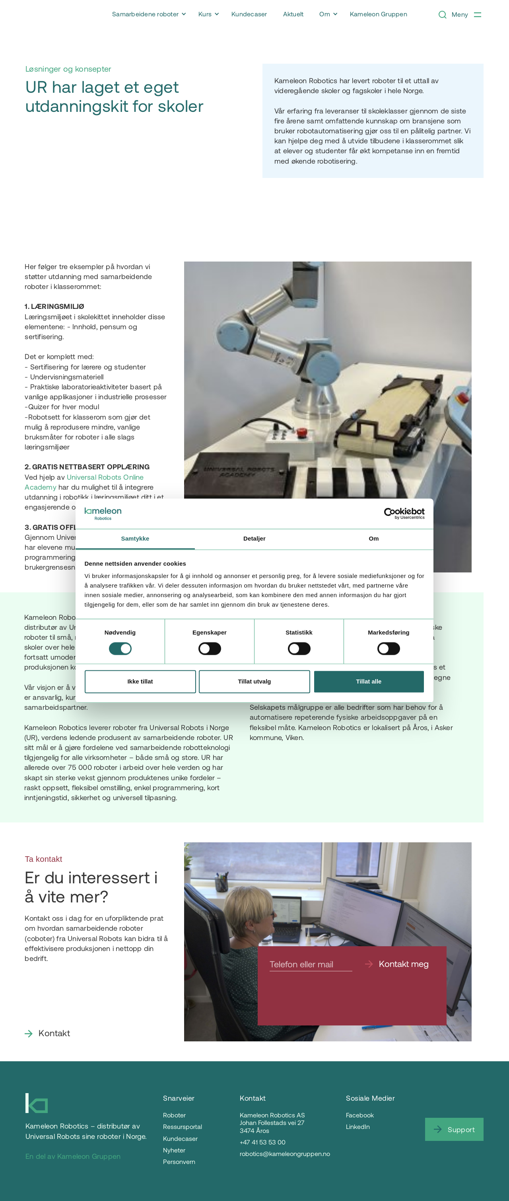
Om (324, 14)
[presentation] (330, 998)
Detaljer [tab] (254, 538)
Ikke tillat (140, 681)
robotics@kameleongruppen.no (285, 1153)
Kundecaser (180, 1138)
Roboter (174, 1115)
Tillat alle (369, 681)
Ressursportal (182, 1126)
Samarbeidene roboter (145, 14)
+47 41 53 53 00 (263, 1142)
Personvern (179, 1161)
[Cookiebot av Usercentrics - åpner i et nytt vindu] (390, 513)
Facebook (360, 1115)
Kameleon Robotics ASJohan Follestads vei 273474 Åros (272, 1122)
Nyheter (174, 1150)
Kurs (205, 14)
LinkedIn (358, 1126)
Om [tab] (374, 538)
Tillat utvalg (254, 681)
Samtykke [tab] (135, 538)
